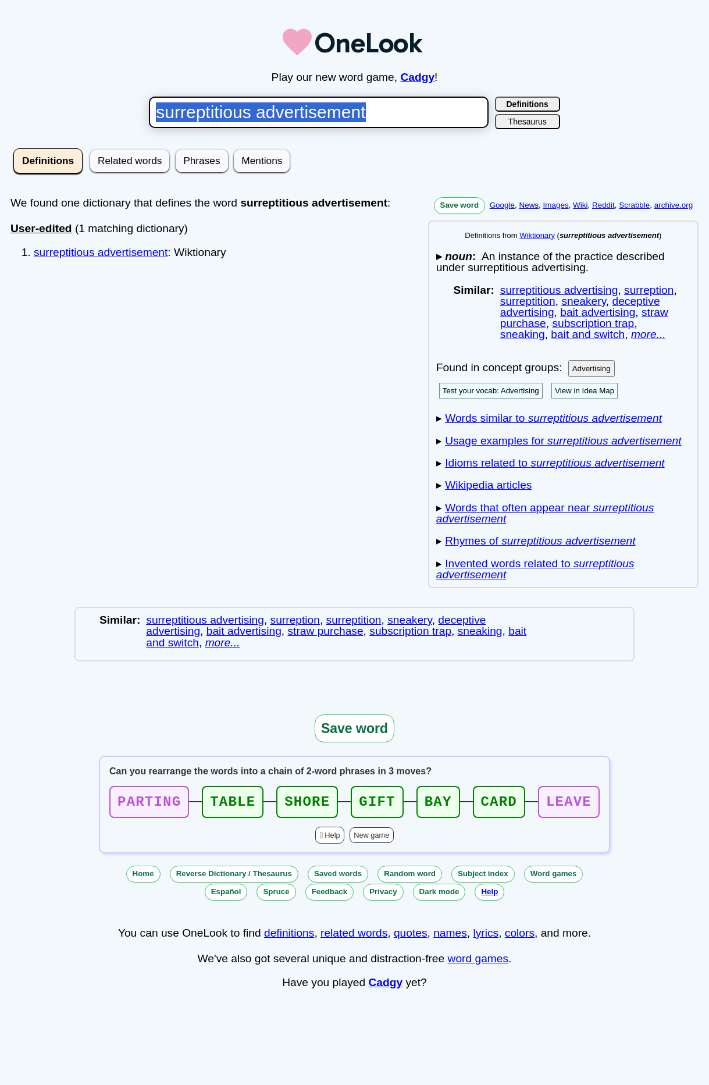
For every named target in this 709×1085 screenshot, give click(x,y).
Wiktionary (537, 235)
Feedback (330, 895)
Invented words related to (535, 569)
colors (520, 936)
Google (502, 205)
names (450, 936)
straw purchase (326, 631)
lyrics (485, 936)
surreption (649, 290)
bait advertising (597, 312)
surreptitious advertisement (101, 252)
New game (371, 838)
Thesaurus (527, 121)
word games (478, 962)
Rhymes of (540, 541)
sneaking (522, 334)
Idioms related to (555, 463)
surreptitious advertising (559, 290)
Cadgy (417, 77)
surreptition (527, 301)
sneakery (583, 301)
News (529, 205)
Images (556, 205)
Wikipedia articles (488, 485)
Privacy (383, 895)
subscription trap (593, 323)
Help (332, 838)
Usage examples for (563, 441)
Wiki (580, 205)
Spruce (276, 895)
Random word (410, 877)
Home (143, 877)
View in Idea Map (584, 390)
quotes (410, 936)
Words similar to (553, 418)
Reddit (603, 205)
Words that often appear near (545, 513)
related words (353, 936)
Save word (459, 205)
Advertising (591, 368)
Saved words (338, 877)
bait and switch (588, 334)
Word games (553, 877)
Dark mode (439, 895)
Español (226, 895)
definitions (289, 936)
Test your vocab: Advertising (491, 390)
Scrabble (634, 205)
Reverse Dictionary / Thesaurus (234, 877)
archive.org (673, 205)
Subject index (483, 877)
